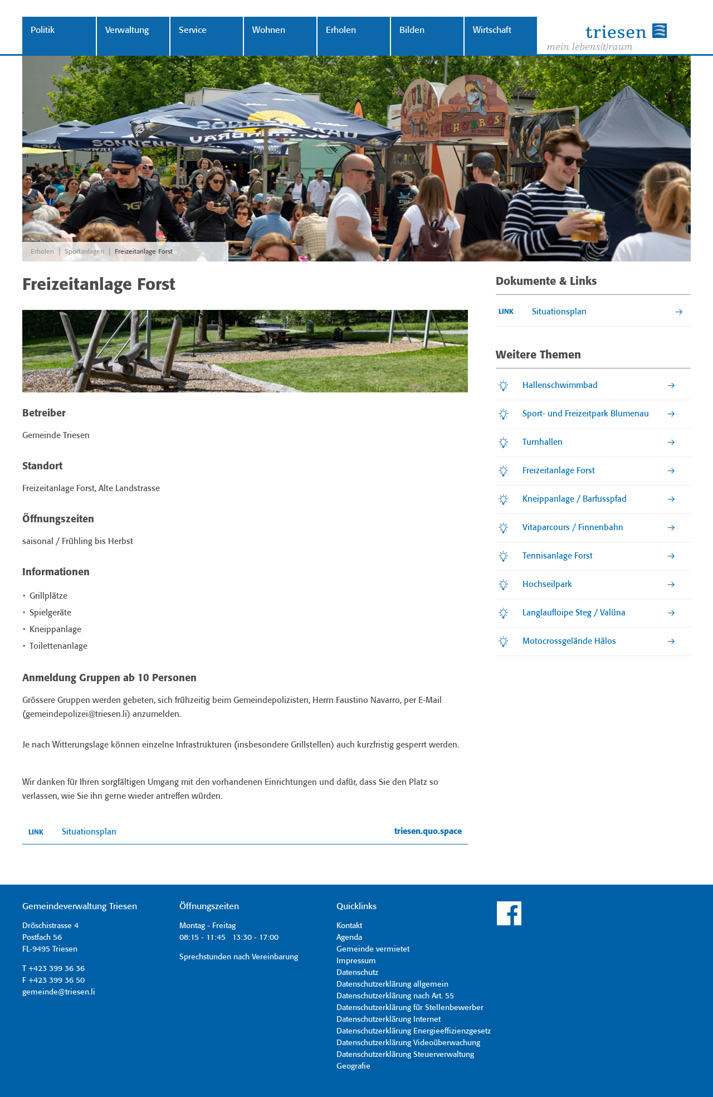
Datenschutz (357, 973)
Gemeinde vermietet (372, 949)
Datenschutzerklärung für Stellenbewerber (410, 1008)
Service (193, 30)
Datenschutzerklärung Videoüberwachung (408, 1043)
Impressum (356, 961)
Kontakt (349, 926)
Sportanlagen (84, 251)
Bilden (411, 30)
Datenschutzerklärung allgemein (392, 984)
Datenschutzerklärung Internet (388, 1019)
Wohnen (268, 30)
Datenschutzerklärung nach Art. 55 (395, 996)
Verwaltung (127, 30)
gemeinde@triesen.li (58, 992)
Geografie (353, 1066)
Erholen (341, 30)
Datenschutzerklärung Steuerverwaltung (405, 1055)
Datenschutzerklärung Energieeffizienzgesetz (413, 1031)
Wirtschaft (492, 30)
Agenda (349, 937)
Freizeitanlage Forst (144, 251)
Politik (43, 30)
